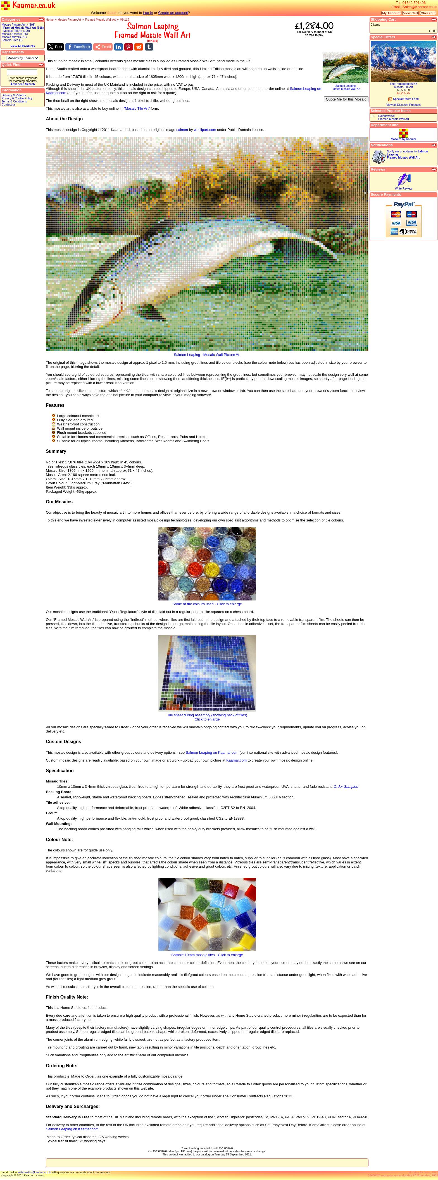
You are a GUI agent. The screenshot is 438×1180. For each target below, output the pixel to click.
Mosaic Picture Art (69, 19)
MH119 (124, 19)
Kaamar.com (236, 760)
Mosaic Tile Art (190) (16, 30)
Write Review (403, 188)
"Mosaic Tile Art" (136, 108)
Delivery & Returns (14, 95)
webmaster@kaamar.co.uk (34, 1172)
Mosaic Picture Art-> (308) (18, 24)
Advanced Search (22, 84)
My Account (391, 13)
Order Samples (346, 786)
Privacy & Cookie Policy (17, 98)
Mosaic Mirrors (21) (14, 37)
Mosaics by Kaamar (403, 139)
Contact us (9, 104)
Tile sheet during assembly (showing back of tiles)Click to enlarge (207, 715)
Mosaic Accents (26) (15, 33)
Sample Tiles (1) (12, 40)
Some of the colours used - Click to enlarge (207, 602)
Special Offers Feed (403, 98)
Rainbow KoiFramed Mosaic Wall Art (393, 117)
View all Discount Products (403, 104)
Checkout (428, 13)
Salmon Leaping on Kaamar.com (212, 752)
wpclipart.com (205, 130)
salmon (182, 130)
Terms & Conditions (14, 101)
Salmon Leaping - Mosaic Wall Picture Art (207, 353)
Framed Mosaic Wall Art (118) (23, 27)
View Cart (410, 13)
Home (50, 19)
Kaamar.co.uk (28, 5)
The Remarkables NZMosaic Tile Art (403, 85)
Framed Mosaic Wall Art (100, 19)
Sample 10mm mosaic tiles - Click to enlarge (207, 953)
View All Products (22, 46)
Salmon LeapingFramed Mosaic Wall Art (345, 86)
